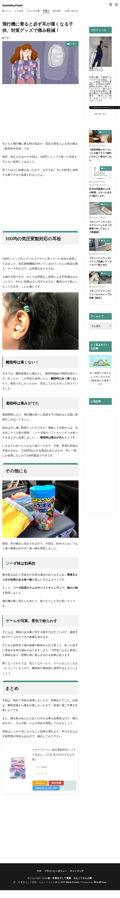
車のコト (107, 204)
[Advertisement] (40, 114)
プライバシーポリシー (55, 871)
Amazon (40, 782)
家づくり (6, 10)
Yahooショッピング (46, 788)
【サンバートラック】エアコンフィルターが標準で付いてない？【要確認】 (100, 227)
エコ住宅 (18, 10)
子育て (46, 10)
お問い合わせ (71, 10)
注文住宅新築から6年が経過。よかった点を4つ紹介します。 (100, 192)
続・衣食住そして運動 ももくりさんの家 (70, 878)
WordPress (100, 882)
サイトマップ (76, 871)
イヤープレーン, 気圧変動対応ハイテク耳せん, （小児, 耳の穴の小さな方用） (54, 754)
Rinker (44, 767)
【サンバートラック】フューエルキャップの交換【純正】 (100, 295)
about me (100, 113)
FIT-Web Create (70, 882)
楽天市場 (56, 782)
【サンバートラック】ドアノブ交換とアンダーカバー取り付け (100, 262)
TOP (39, 871)
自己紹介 (57, 10)
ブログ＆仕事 (33, 10)
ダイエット (106, 132)
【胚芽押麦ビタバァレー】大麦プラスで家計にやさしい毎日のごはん (100, 154)
